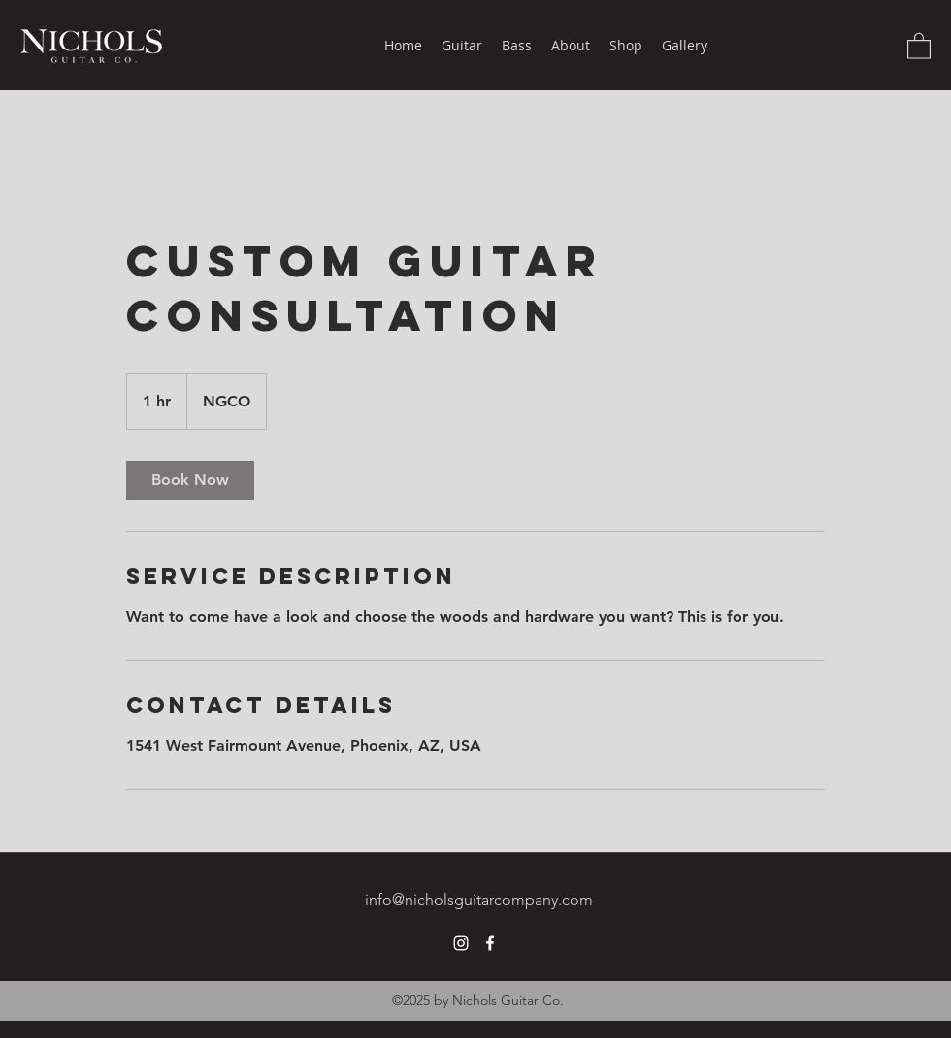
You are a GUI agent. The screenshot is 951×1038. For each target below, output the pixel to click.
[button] (919, 45)
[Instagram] (461, 943)
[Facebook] (490, 943)
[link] (190, 480)
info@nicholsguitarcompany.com (479, 900)
